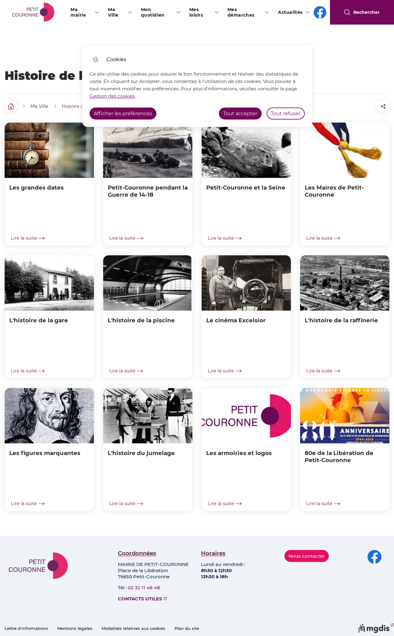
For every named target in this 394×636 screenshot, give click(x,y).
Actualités (290, 12)
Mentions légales (74, 628)
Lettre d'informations (26, 628)
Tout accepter (240, 113)
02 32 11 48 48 (144, 588)
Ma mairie (78, 12)
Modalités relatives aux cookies (133, 628)
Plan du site (187, 628)
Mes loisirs (196, 12)
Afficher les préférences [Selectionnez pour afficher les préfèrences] (123, 113)
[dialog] (197, 86)
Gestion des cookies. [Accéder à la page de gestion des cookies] (112, 96)
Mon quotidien (153, 12)
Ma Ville (113, 12)
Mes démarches (241, 12)
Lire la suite (28, 238)
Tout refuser (285, 113)
